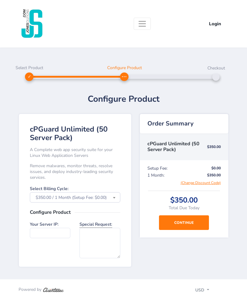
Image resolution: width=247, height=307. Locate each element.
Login (215, 24)
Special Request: (95, 224)
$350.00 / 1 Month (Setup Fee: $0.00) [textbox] (71, 197)
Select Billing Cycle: (49, 189)
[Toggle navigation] (142, 24)
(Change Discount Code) (201, 182)
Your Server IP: (44, 224)
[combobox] (75, 197)
